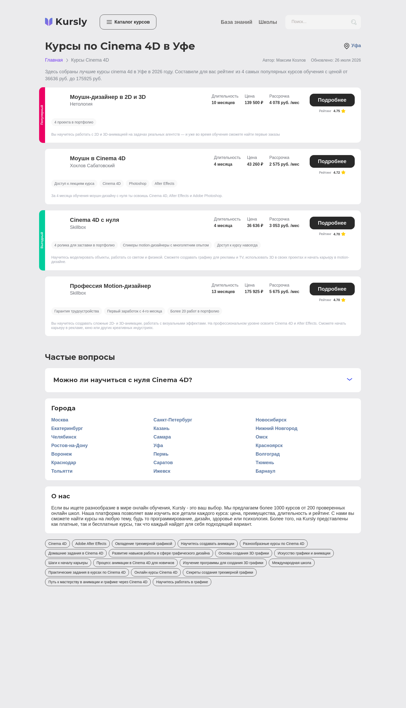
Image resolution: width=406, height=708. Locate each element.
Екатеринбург (67, 428)
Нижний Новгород (276, 428)
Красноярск (269, 445)
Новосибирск (271, 419)
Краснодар (63, 462)
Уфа (352, 46)
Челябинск (63, 437)
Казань (162, 428)
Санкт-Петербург (173, 419)
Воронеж (61, 454)
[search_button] (353, 22)
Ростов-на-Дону (69, 445)
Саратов (163, 462)
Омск (261, 437)
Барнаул (265, 471)
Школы (268, 22)
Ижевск (162, 471)
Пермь (161, 454)
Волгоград (268, 454)
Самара (162, 437)
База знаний (236, 22)
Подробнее (332, 100)
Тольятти (61, 471)
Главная (54, 60)
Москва (59, 419)
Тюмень (265, 462)
